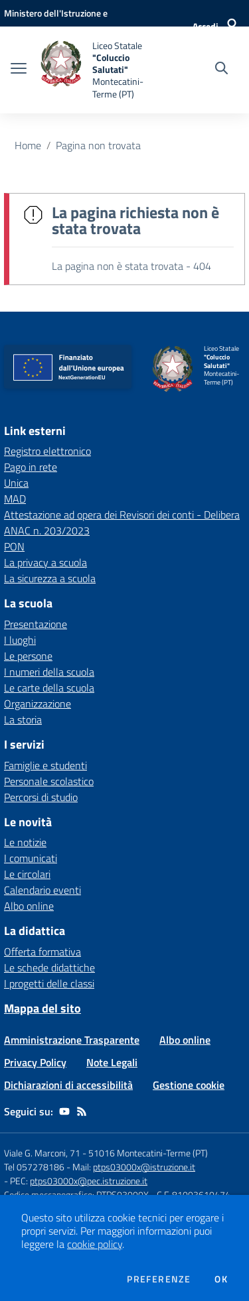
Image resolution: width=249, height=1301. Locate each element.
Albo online (29, 906)
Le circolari (27, 874)
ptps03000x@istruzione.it (144, 1167)
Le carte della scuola (49, 688)
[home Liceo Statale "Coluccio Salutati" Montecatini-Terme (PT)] (101, 70)
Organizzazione (37, 704)
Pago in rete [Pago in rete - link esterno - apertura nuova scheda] (30, 467)
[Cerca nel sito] (221, 69)
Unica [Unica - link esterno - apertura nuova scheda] (16, 483)
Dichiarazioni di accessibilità (68, 1085)
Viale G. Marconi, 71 (42, 1153)
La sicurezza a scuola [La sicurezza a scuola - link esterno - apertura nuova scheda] (50, 578)
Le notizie (25, 842)
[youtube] (64, 1111)
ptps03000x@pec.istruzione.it (88, 1181)
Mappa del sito (42, 1008)
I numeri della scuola (49, 672)
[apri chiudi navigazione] (19, 70)
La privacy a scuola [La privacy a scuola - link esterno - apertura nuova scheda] (45, 562)
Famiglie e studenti (45, 765)
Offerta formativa (42, 952)
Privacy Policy (35, 1062)
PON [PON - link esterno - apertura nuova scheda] (14, 546)
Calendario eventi (42, 890)
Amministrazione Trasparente (71, 1040)
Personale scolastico (49, 781)
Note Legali (111, 1062)
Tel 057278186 (34, 1167)
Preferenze (159, 1279)
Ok (221, 1279)
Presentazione (35, 624)
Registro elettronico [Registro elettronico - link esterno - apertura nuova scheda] (47, 451)
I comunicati (30, 858)
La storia (23, 719)
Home (28, 145)
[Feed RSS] (82, 1111)
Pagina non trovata (98, 145)
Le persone (28, 656)
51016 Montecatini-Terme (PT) (148, 1153)
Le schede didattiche (49, 967)
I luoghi (20, 640)
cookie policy (94, 1244)
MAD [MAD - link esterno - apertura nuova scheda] (15, 499)
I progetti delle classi (49, 983)
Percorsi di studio (41, 797)
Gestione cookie (188, 1085)
